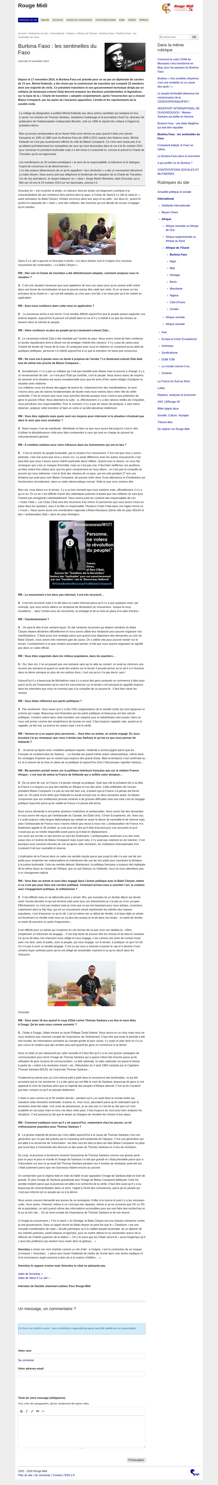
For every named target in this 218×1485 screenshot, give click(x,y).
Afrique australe (175, 324)
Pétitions (143, 20)
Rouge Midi (32, 5)
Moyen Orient (170, 212)
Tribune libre (165, 422)
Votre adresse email (31, 1368)
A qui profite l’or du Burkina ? (175, 162)
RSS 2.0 (69, 1475)
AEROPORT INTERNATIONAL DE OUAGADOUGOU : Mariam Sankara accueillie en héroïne (179, 112)
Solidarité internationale (176, 205)
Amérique (167, 345)
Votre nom (24, 1350)
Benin (173, 281)
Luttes (161, 388)
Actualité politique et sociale (174, 191)
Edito (122, 20)
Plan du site (25, 1475)
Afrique (71, 33)
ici (31, 190)
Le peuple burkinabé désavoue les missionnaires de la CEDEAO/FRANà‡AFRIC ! (178, 97)
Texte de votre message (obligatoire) (41, 1397)
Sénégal (175, 275)
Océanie (167, 373)
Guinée (174, 309)
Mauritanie (176, 288)
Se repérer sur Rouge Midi (174, 429)
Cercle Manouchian (106, 20)
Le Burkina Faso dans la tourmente (179, 156)
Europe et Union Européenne (179, 339)
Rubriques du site (28, 20)
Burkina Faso (106, 33)
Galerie (132, 20)
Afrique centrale (175, 317)
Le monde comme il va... (176, 366)
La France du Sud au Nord (174, 381)
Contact (57, 1475)
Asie (164, 332)
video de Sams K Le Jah (33, 1278)
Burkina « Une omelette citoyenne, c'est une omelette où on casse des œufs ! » (178, 82)
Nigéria (174, 295)
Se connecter (26, 1360)
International (57, 33)
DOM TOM (168, 359)
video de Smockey (29, 1273)
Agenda (45, 20)
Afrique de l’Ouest (87, 33)
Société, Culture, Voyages (173, 415)
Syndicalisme (170, 352)
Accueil (22, 33)
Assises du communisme (79, 20)
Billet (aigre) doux (168, 408)
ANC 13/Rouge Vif (169, 401)
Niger (173, 261)
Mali (172, 268)
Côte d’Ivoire (177, 302)
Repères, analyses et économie (177, 394)
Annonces (57, 20)
